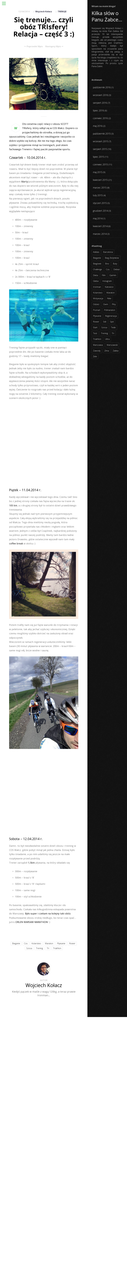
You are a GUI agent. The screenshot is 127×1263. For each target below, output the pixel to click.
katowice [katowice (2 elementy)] (109, 286)
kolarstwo (36, 943)
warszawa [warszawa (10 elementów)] (98, 344)
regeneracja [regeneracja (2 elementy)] (111, 315)
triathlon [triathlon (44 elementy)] (97, 339)
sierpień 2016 (100, 102)
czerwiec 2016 (100, 118)
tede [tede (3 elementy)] (113, 327)
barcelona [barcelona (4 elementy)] (108, 252)
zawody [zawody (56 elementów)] (96, 350)
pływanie (61, 943)
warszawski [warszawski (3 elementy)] (112, 344)
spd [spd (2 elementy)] (112, 321)
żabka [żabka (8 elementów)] (115, 350)
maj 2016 (97, 125)
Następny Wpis (54, 46)
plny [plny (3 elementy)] (114, 304)
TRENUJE (62, 11)
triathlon (57, 948)
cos (26, 943)
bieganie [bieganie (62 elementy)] (97, 257)
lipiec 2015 (98, 156)
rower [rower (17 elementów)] (96, 321)
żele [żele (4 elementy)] (95, 356)
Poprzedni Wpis (33, 46)
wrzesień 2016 (100, 95)
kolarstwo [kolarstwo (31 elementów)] (98, 292)
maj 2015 (97, 172)
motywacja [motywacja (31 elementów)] (98, 298)
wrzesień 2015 (100, 141)
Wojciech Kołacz (43, 11)
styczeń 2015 (100, 203)
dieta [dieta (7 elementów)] (95, 275)
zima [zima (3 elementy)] (106, 350)
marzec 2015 (100, 187)
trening (39, 948)
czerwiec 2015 (100, 164)
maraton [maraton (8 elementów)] (110, 292)
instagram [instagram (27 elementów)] (107, 281)
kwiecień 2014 (100, 226)
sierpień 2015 (100, 149)
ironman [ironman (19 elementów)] (97, 286)
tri (48, 948)
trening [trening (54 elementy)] (104, 333)
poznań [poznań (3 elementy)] (96, 310)
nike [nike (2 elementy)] (109, 298)
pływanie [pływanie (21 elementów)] (97, 315)
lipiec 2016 (98, 110)
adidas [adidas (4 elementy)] (96, 252)
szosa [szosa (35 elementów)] (104, 327)
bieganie (16, 943)
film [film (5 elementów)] (104, 275)
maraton (49, 943)
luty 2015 (98, 195)
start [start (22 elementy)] (95, 327)
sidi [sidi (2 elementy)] (104, 321)
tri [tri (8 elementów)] (113, 333)
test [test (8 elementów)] (95, 333)
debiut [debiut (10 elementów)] (116, 269)
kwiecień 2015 (100, 179)
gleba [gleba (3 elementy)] (95, 281)
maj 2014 (97, 218)
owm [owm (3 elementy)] (105, 304)
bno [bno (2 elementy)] (107, 263)
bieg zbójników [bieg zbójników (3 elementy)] (112, 257)
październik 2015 (102, 133)
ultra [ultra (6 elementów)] (107, 339)
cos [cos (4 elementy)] (108, 269)
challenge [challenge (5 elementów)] (97, 269)
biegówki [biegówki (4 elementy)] (97, 263)
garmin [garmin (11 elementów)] (112, 275)
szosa (29, 948)
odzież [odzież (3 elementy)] (96, 304)
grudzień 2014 (100, 210)
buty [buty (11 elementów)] (115, 263)
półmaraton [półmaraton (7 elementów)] (109, 310)
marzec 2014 (100, 233)
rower (72, 943)
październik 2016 (102, 87)
